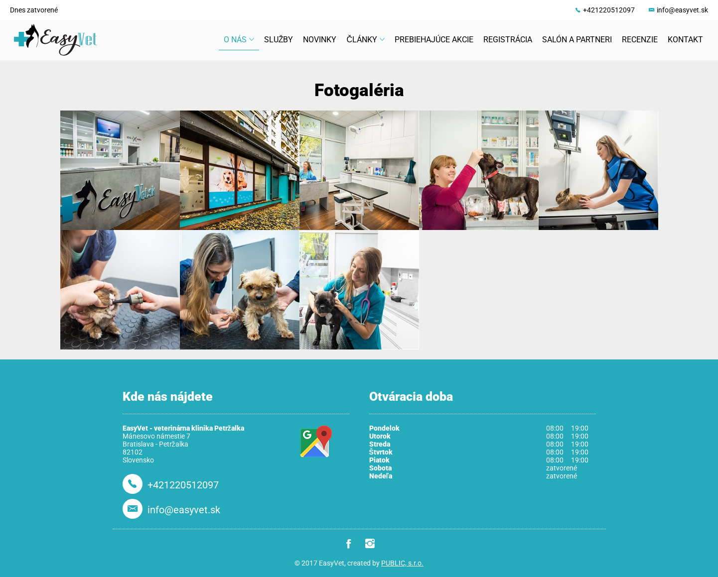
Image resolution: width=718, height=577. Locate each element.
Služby (278, 39)
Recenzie (640, 39)
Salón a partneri (577, 39)
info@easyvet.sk (682, 10)
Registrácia (507, 39)
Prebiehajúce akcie (434, 39)
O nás (239, 39)
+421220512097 (609, 10)
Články (365, 39)
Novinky (319, 39)
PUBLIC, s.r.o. (402, 563)
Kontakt (685, 39)
